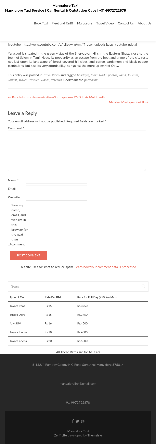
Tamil (122, 75)
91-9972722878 (78, 402)
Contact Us (126, 23)
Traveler (33, 80)
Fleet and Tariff (62, 23)
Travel (23, 80)
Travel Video (105, 23)
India (94, 75)
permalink (91, 80)
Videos (45, 80)
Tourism (133, 75)
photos (112, 75)
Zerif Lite (61, 435)
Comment (16, 128)
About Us (144, 23)
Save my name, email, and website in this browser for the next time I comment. (19, 224)
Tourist (12, 80)
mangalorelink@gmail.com (78, 383)
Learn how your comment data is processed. (106, 267)
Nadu (102, 75)
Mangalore (84, 23)
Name (13, 180)
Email (13, 188)
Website (14, 197)
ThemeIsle (94, 435)
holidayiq (83, 75)
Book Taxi (41, 23)
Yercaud (56, 80)
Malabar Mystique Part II (128, 102)
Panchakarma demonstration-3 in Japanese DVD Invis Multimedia (56, 97)
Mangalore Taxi (65, 6)
